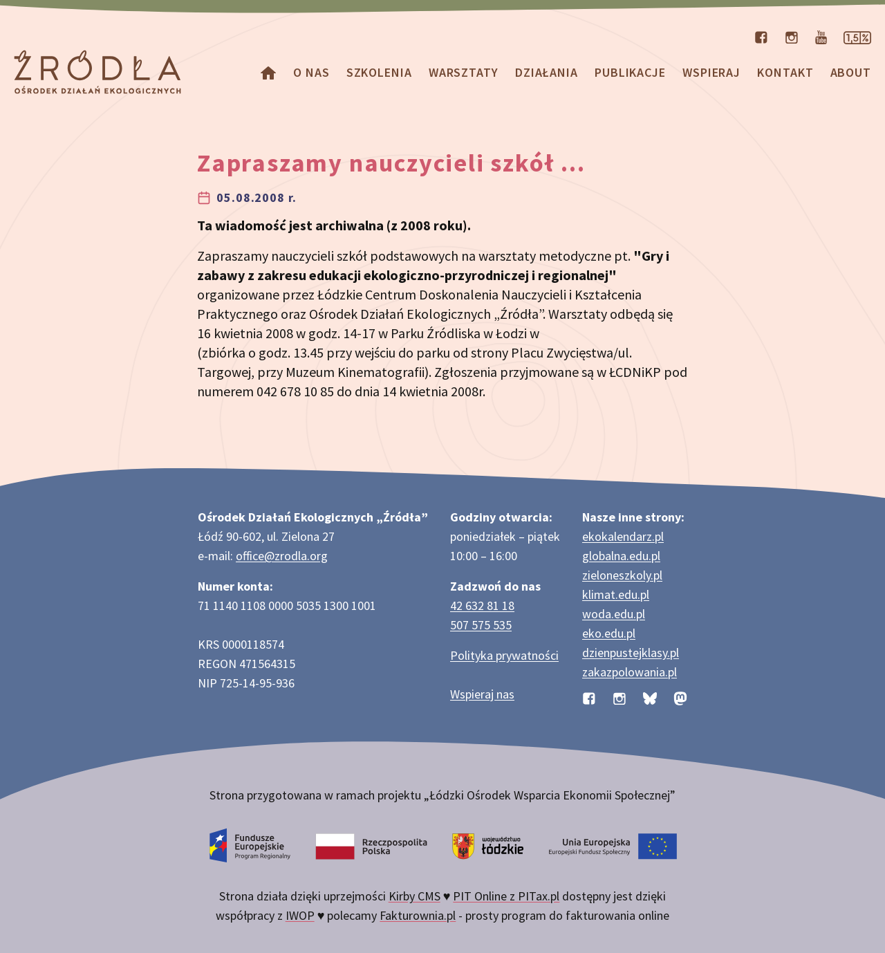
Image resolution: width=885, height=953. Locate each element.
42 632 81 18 (482, 605)
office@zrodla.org (282, 556)
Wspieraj (711, 72)
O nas (311, 72)
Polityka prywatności (504, 655)
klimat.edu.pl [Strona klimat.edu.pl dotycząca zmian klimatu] (615, 594)
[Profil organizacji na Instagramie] (792, 36)
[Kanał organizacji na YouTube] (821, 36)
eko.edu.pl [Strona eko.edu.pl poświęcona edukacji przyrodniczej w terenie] (608, 633)
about (851, 72)
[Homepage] (268, 72)
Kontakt (785, 72)
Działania (546, 72)
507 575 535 (481, 625)
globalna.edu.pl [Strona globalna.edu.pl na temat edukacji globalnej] (621, 556)
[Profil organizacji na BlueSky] (650, 697)
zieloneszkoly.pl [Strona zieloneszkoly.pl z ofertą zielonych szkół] (622, 575)
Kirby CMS (414, 896)
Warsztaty (464, 72)
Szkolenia (379, 72)
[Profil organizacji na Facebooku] (761, 36)
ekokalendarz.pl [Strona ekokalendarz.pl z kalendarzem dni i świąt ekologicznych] (623, 536)
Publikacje (630, 72)
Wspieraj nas (482, 694)
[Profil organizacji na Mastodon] (680, 697)
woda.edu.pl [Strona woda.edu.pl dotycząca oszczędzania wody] (613, 614)
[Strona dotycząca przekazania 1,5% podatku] (857, 36)
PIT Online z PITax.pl (506, 896)
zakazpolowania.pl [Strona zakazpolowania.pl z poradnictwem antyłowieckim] (629, 672)
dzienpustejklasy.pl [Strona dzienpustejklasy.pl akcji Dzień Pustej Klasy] (630, 652)
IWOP (300, 915)
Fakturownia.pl (418, 915)
